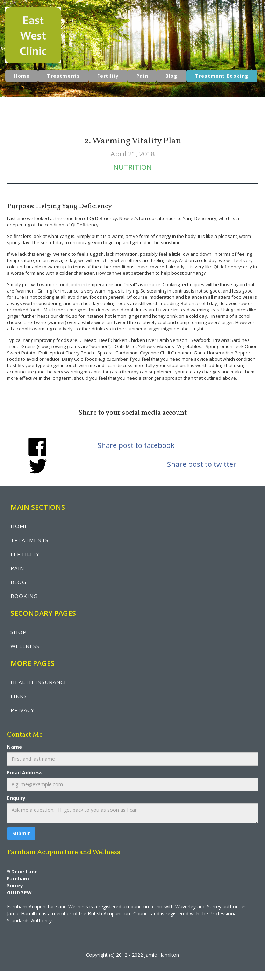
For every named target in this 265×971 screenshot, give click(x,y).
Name (14, 747)
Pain (142, 75)
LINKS (18, 695)
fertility (25, 553)
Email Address (25, 772)
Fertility (108, 75)
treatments (29, 539)
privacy (22, 709)
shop (18, 631)
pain (17, 567)
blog (18, 581)
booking (24, 595)
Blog (171, 75)
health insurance (38, 681)
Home (21, 75)
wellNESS (25, 645)
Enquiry (16, 798)
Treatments (63, 75)
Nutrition (132, 167)
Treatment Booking (222, 75)
